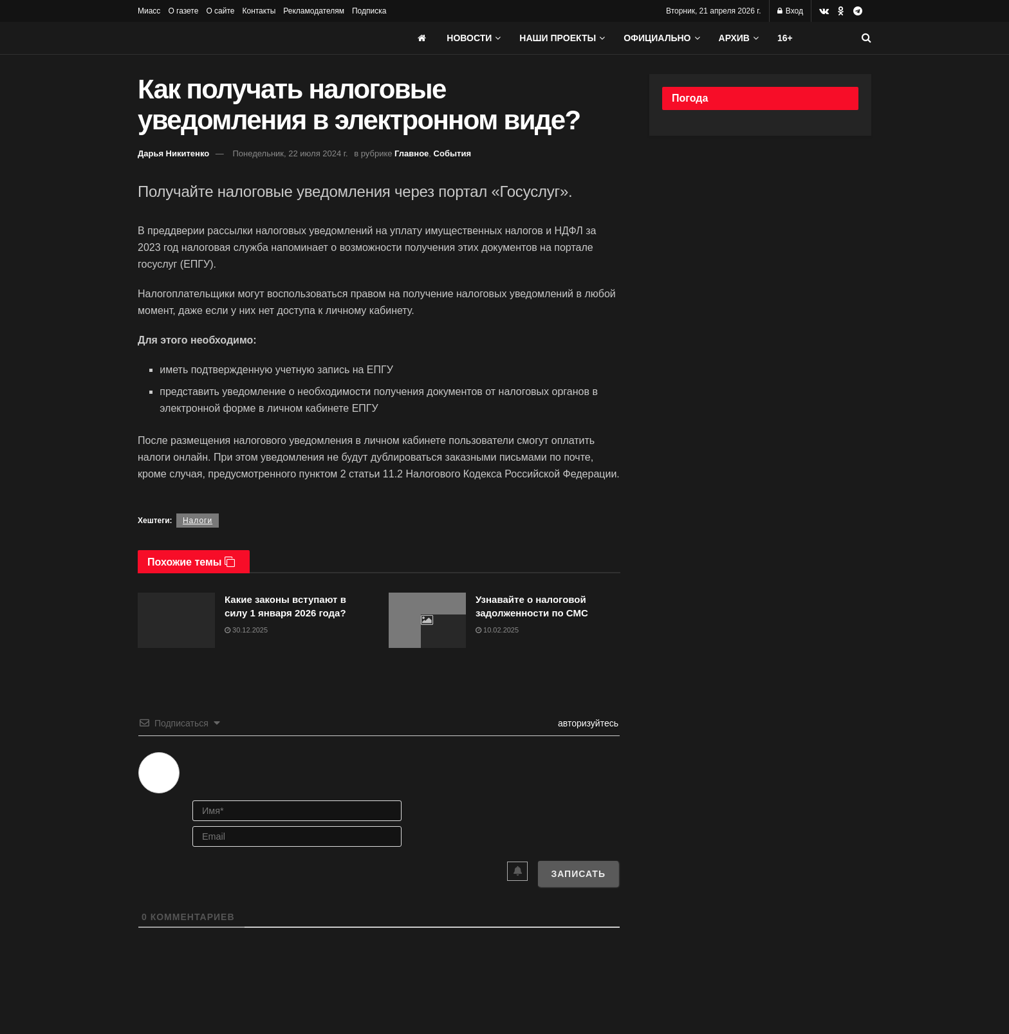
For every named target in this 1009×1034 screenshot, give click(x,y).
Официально (657, 38)
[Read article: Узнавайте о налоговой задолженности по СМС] (427, 620)
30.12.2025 (246, 630)
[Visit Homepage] (234, 38)
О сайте (220, 10)
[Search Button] (866, 38)
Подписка (369, 10)
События (452, 153)
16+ (785, 38)
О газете (183, 10)
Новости (469, 38)
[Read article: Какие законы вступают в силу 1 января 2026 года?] (176, 620)
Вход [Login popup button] (790, 10)
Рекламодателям (313, 10)
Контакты (258, 10)
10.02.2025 (497, 630)
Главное (411, 153)
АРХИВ (734, 38)
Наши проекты (557, 38)
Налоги (197, 520)
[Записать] (578, 874)
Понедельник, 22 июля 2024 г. (289, 153)
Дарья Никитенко (173, 153)
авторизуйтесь (586, 723)
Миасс (149, 10)
